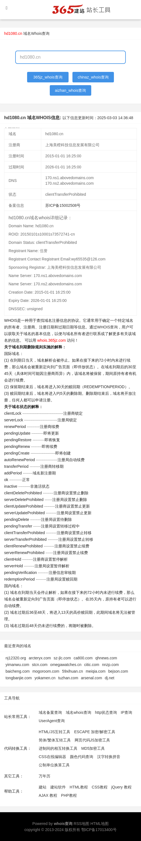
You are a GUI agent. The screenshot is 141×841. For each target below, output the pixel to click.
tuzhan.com (68, 678)
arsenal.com (91, 678)
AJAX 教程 (48, 795)
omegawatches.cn (66, 664)
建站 (42, 787)
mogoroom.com (45, 671)
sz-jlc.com (62, 658)
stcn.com (40, 664)
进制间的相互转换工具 (58, 748)
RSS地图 (81, 823)
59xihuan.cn (72, 671)
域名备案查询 (50, 712)
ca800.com (83, 658)
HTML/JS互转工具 (54, 732)
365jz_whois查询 (47, 77)
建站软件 (58, 787)
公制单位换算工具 (54, 765)
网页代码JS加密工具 (92, 740)
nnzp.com (110, 664)
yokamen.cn (45, 678)
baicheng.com (18, 671)
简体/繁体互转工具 (55, 740)
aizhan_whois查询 (70, 90)
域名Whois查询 (36, 33)
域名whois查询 (78, 712)
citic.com (91, 664)
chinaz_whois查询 (93, 77)
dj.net (109, 678)
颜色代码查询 (81, 756)
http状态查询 (106, 712)
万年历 (44, 776)
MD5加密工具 (93, 748)
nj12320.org (16, 658)
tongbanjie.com (19, 678)
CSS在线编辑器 (52, 756)
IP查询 (126, 712)
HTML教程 (79, 787)
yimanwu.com (17, 664)
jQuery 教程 (121, 787)
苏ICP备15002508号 (63, 205)
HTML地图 (99, 823)
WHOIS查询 (107, 327)
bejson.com (118, 671)
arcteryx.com (40, 658)
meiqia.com (96, 671)
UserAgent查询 (52, 721)
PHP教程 (69, 795)
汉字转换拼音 (108, 756)
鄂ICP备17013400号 (99, 829)
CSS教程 (100, 787)
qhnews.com (106, 658)
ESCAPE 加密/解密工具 (94, 732)
